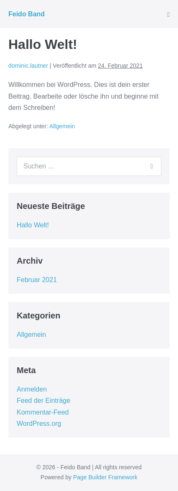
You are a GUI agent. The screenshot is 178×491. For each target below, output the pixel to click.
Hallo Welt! (33, 225)
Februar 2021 (37, 279)
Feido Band (26, 14)
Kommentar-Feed (43, 412)
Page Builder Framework (105, 477)
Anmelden (32, 389)
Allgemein (62, 126)
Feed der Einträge (43, 400)
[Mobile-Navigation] (168, 14)
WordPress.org (39, 423)
